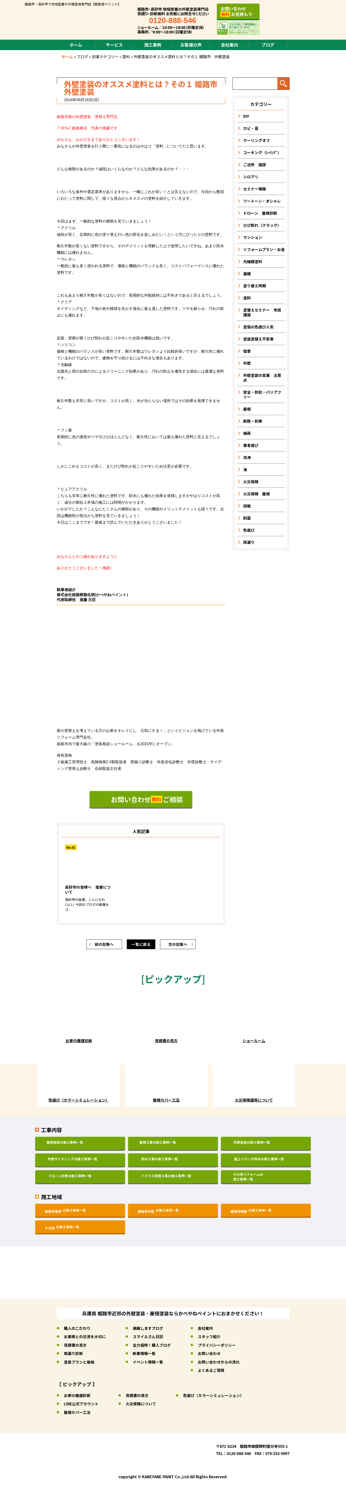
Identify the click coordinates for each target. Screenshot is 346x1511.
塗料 (126, 56)
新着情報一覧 (144, 1353)
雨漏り (249, 542)
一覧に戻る (141, 944)
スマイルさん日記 (148, 1337)
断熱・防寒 (252, 421)
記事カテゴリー (105, 56)
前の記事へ (104, 944)
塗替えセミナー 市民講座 (262, 312)
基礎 (247, 273)
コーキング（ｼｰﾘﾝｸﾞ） (262, 152)
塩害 (247, 351)
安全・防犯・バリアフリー (262, 394)
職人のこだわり (77, 1328)
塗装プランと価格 (79, 1361)
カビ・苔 (250, 128)
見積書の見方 (75, 1345)
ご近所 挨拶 (254, 164)
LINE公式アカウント (81, 1403)
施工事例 (152, 45)
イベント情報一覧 (148, 1361)
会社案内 (229, 45)
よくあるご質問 (211, 1370)
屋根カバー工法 (77, 1411)
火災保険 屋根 (256, 494)
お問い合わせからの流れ (219, 1361)
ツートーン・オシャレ (262, 201)
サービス (114, 45)
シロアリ (250, 177)
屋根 (247, 409)
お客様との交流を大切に (85, 1337)
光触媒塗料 (252, 261)
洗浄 (247, 457)
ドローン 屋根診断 (260, 213)
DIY (246, 116)
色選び (249, 530)
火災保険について (141, 1403)
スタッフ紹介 (209, 1337)
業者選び (250, 445)
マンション (252, 237)
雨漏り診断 (73, 1353)
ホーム (76, 45)
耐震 (247, 518)
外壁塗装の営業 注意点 (262, 377)
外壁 (247, 363)
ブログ (267, 45)
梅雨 (247, 433)
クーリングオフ (256, 140)
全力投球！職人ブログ (152, 1345)
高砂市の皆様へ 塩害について (88, 890)
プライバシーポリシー (217, 1345)
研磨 (247, 506)
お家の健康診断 (77, 1395)
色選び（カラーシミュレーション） (213, 1395)
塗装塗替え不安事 (258, 339)
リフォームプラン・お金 (264, 249)
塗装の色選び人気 (258, 327)
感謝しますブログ (148, 1328)
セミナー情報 (254, 189)
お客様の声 (191, 45)
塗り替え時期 (254, 286)
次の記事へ (177, 944)
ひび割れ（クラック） (262, 225)
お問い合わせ (209, 1353)
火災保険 (250, 481)
